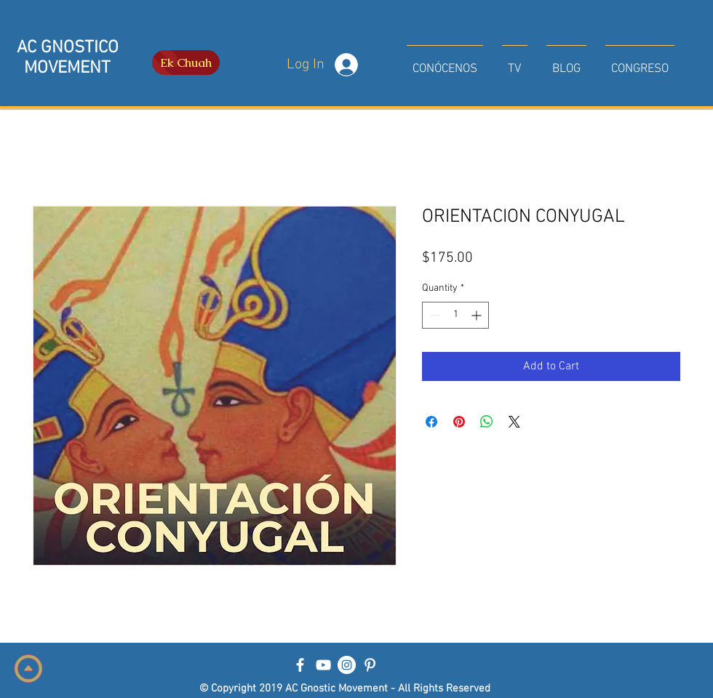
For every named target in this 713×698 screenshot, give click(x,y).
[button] (445, 62)
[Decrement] (433, 315)
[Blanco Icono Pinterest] (370, 665)
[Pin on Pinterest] (459, 421)
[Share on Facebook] (431, 421)
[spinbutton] (455, 315)
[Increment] (478, 315)
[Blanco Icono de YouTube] (323, 665)
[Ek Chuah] (186, 62)
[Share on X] (514, 421)
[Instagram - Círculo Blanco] (347, 665)
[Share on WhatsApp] (486, 421)
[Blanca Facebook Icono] (300, 665)
